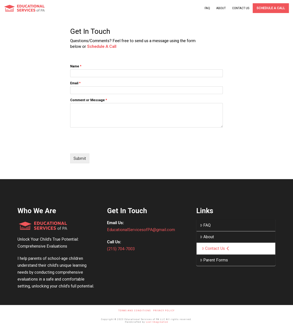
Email (75, 83)
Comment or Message (88, 100)
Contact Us (215, 248)
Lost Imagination (157, 322)
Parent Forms (214, 260)
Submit (79, 158)
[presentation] (101, 147)
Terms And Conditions (134, 310)
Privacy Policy (164, 310)
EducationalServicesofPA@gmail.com (141, 229)
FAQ (205, 225)
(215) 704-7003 (121, 248)
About (207, 236)
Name (75, 66)
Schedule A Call (101, 46)
